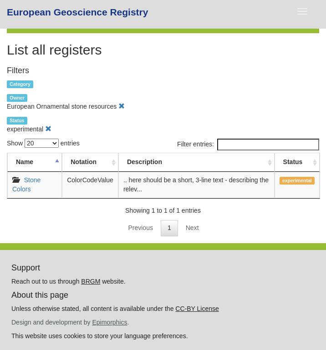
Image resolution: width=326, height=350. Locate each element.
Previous (140, 227)
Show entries (43, 143)
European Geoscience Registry (77, 12)
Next (192, 227)
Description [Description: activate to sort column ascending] (144, 161)
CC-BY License (197, 308)
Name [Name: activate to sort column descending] (24, 161)
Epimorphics (109, 322)
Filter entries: (248, 144)
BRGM (90, 281)
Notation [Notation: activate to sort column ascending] (84, 161)
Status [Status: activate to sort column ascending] (293, 161)
